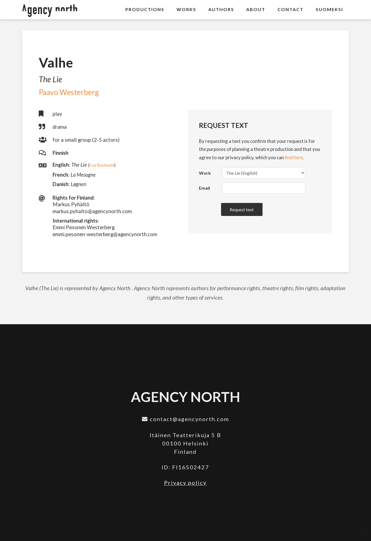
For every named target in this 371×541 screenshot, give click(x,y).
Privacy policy (185, 482)
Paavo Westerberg (69, 92)
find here (294, 157)
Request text (242, 209)
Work (205, 173)
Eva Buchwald (102, 165)
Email (204, 187)
